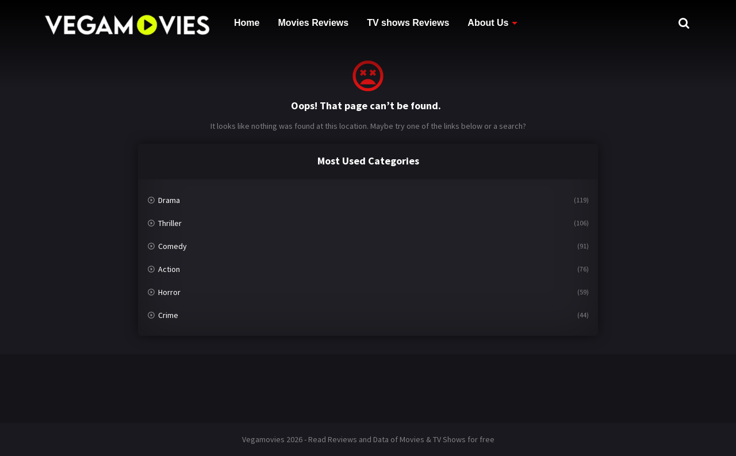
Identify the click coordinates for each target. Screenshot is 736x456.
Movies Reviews (313, 23)
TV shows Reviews (408, 23)
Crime (168, 315)
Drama (169, 200)
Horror (169, 292)
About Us (487, 23)
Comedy (172, 246)
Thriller (170, 223)
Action (169, 269)
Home (246, 23)
